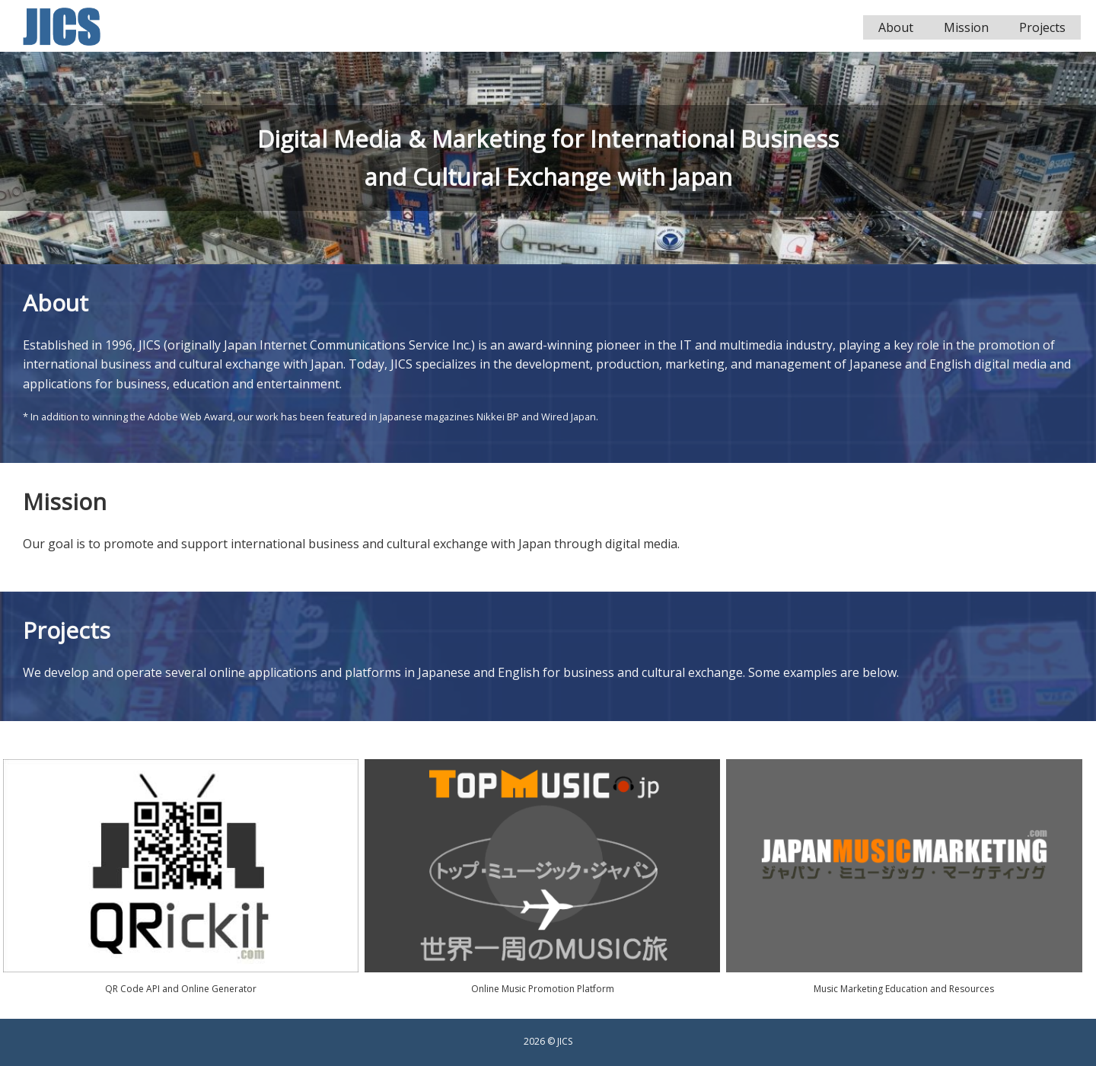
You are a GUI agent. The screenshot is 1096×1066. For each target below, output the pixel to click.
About (895, 27)
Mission (966, 27)
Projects (1042, 27)
